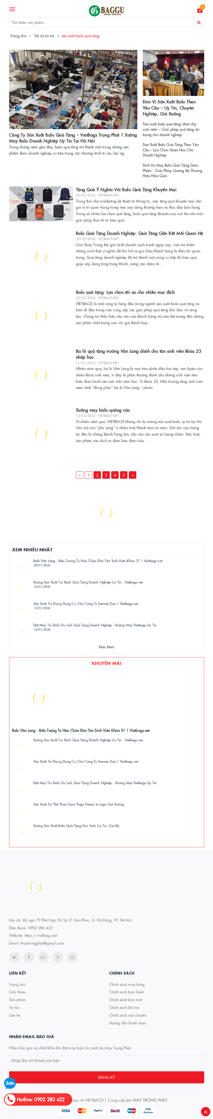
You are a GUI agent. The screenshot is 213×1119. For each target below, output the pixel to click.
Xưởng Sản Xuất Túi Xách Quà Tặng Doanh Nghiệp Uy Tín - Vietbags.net (88, 581)
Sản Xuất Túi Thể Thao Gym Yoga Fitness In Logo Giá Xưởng (78, 804)
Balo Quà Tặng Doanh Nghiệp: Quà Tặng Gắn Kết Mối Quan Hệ (139, 233)
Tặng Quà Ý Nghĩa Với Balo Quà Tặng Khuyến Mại (126, 189)
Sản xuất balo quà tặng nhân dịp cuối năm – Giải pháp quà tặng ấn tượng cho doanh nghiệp (171, 129)
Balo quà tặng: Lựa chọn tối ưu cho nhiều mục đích (125, 292)
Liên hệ (15, 1015)
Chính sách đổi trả (124, 1007)
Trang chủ (17, 984)
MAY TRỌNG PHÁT (150, 1100)
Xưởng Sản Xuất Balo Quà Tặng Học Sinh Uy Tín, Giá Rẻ (76, 825)
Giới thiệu (17, 991)
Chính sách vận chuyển (127, 1015)
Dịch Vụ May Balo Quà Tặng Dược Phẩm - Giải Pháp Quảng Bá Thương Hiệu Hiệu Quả (172, 170)
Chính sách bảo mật (125, 999)
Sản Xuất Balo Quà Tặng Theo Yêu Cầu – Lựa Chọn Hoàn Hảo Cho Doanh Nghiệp (171, 150)
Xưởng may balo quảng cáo (103, 410)
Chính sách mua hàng (127, 984)
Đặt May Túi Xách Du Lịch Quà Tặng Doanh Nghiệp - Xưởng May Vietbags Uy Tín (95, 624)
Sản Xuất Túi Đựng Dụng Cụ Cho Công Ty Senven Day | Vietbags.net (85, 603)
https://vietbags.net (41, 935)
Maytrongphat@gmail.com (42, 943)
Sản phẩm (17, 999)
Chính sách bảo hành (126, 991)
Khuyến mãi (107, 663)
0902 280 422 (40, 927)
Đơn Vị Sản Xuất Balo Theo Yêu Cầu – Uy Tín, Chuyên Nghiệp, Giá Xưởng (169, 108)
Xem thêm (107, 646)
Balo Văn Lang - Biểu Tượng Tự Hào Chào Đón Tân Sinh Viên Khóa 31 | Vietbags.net (97, 560)
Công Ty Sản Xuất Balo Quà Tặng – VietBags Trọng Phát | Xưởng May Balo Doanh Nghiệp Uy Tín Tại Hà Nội (73, 138)
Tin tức (14, 1007)
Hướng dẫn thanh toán (127, 1023)
